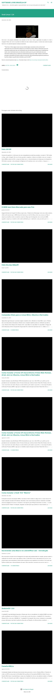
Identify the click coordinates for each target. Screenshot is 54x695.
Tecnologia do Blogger (27, 689)
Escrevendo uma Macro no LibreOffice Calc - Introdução (25, 550)
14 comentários (15, 565)
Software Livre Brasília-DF (14, 2)
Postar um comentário (17, 164)
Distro (7, 65)
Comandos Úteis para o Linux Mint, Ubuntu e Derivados (25, 315)
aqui (18, 59)
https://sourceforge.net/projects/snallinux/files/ (39, 59)
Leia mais (50, 164)
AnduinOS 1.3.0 (8, 608)
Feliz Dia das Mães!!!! (10, 265)
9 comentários (15, 330)
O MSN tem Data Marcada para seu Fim (18, 207)
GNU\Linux (12, 65)
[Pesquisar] (48, 2)
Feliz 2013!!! (6, 149)
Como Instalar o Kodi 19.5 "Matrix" (16, 493)
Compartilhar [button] (47, 65)
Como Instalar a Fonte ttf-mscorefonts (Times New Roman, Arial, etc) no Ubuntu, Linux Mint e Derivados (26, 374)
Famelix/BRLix (8, 666)
